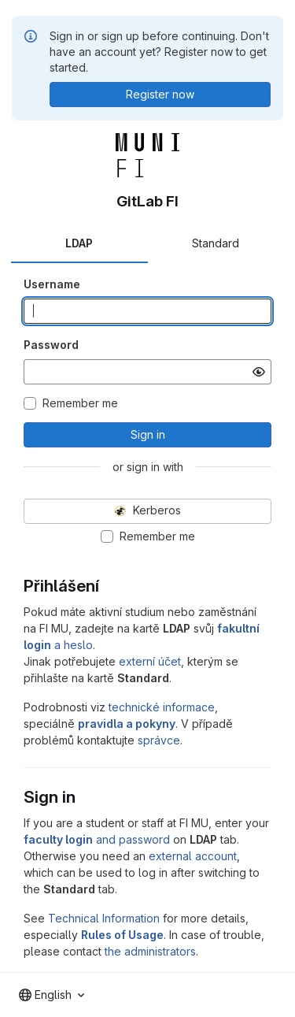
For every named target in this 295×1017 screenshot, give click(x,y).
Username (52, 284)
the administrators (150, 951)
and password (97, 839)
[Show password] (258, 371)
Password (51, 344)
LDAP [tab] (79, 243)
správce (159, 740)
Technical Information (104, 918)
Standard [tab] (215, 243)
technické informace (162, 707)
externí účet (150, 661)
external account (193, 856)
